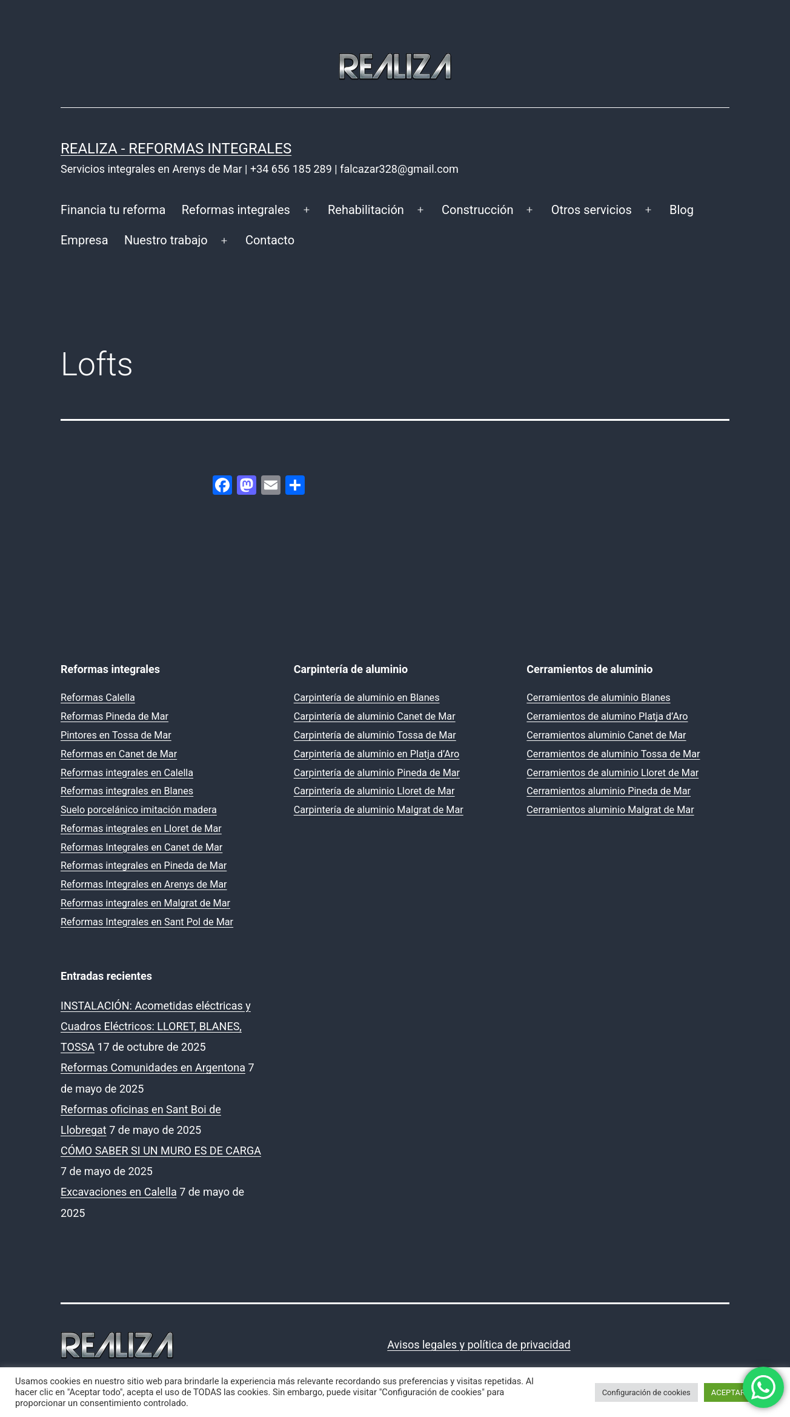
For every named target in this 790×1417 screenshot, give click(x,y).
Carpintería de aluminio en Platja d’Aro (377, 754)
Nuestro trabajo (166, 240)
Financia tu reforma (113, 210)
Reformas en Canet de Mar (119, 754)
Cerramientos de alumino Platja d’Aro (607, 716)
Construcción (477, 210)
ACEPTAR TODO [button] (739, 1392)
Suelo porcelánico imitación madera (139, 810)
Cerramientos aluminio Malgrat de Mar (610, 810)
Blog (681, 210)
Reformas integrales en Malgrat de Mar (145, 903)
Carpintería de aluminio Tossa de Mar (375, 735)
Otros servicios (591, 210)
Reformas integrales (236, 210)
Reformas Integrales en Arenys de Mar (144, 884)
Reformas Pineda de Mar (114, 716)
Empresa (84, 240)
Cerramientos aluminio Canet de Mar (606, 735)
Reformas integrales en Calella (127, 773)
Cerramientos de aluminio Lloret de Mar (612, 773)
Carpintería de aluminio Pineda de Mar (377, 773)
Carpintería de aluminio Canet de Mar (375, 716)
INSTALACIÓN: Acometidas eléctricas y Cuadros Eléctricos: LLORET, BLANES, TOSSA (156, 1026)
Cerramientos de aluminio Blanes (598, 697)
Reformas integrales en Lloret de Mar (141, 828)
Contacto (269, 240)
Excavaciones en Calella (119, 1191)
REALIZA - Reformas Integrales (176, 148)
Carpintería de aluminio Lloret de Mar (374, 791)
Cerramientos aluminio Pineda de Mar (608, 791)
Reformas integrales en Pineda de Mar (144, 865)
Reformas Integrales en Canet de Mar (141, 847)
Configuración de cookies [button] (646, 1392)
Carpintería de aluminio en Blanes (367, 697)
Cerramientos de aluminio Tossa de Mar (613, 754)
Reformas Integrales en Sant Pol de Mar (147, 922)
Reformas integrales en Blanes (127, 791)
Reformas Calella (98, 697)
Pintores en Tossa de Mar (116, 735)
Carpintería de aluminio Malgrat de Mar (378, 810)
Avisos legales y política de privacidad (478, 1344)
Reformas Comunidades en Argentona (153, 1067)
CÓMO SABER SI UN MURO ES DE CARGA (161, 1150)
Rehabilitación (366, 210)
